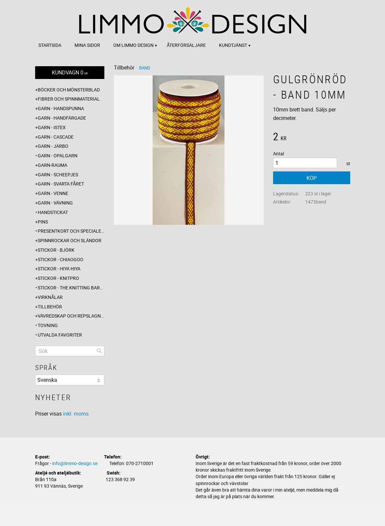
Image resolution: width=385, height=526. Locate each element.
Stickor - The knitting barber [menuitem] (71, 287)
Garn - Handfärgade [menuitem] (62, 118)
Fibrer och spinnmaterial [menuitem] (69, 99)
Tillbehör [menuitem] (50, 306)
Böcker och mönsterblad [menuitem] (69, 90)
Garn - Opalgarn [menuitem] (57, 155)
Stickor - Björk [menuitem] (56, 250)
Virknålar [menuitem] (50, 297)
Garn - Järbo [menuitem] (53, 146)
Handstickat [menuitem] (53, 212)
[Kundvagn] (69, 72)
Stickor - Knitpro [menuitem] (58, 278)
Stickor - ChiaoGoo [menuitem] (60, 259)
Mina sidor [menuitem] (87, 45)
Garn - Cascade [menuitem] (56, 137)
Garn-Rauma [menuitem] (52, 165)
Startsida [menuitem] (49, 45)
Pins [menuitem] (43, 222)
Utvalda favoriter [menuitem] (60, 335)
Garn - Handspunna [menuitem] (61, 108)
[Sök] (99, 351)
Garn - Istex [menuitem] (52, 127)
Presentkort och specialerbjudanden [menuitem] (71, 231)
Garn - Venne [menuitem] (53, 193)
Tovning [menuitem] (48, 325)
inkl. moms (76, 413)
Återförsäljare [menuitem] (186, 45)
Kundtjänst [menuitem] (233, 45)
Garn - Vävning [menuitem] (55, 203)
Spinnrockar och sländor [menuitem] (69, 240)
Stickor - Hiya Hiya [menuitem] (59, 268)
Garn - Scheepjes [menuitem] (58, 174)
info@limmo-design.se (74, 463)
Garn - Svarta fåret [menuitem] (61, 184)
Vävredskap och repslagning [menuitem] (71, 316)
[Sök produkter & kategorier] (69, 351)
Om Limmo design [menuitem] (133, 45)
